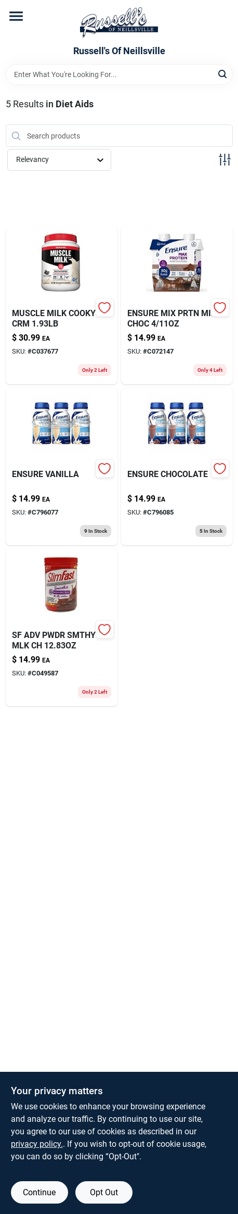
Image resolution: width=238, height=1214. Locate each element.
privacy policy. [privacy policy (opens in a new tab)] (37, 1144)
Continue (39, 1192)
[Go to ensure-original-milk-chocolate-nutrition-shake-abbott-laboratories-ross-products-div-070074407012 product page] (177, 466)
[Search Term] (119, 74)
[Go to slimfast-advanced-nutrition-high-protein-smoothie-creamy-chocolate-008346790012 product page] (61, 627)
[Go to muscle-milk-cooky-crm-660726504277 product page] (61, 305)
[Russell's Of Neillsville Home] (118, 23)
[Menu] (16, 16)
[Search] (223, 73)
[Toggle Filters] (225, 160)
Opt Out (104, 1192)
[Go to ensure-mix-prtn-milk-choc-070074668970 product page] (177, 305)
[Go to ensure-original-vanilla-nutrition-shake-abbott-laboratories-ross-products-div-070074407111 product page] (61, 466)
